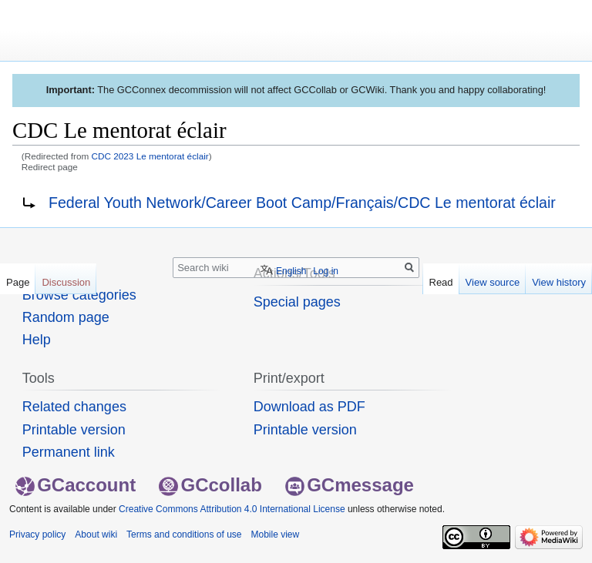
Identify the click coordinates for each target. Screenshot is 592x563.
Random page (65, 317)
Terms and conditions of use (183, 534)
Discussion (66, 282)
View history (559, 282)
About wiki (96, 534)
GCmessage (349, 484)
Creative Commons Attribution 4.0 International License (232, 509)
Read (441, 282)
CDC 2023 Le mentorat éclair (150, 156)
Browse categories (79, 295)
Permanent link (68, 452)
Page (17, 282)
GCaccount (75, 484)
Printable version (74, 429)
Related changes (74, 406)
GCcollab (210, 484)
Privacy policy (37, 534)
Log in (325, 271)
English (291, 271)
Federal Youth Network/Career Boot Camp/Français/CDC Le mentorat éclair (302, 202)
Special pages (297, 302)
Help (36, 339)
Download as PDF (309, 406)
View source (493, 282)
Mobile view (275, 534)
